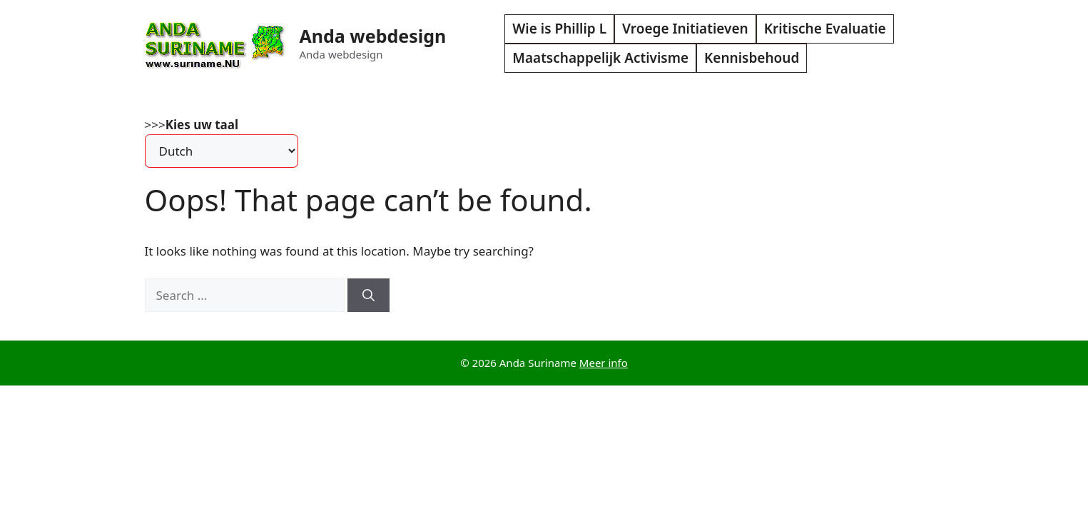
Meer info (603, 363)
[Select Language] (221, 151)
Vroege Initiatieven (685, 28)
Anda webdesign (373, 36)
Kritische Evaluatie (825, 28)
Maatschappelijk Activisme (600, 58)
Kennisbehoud (751, 58)
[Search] (368, 295)
